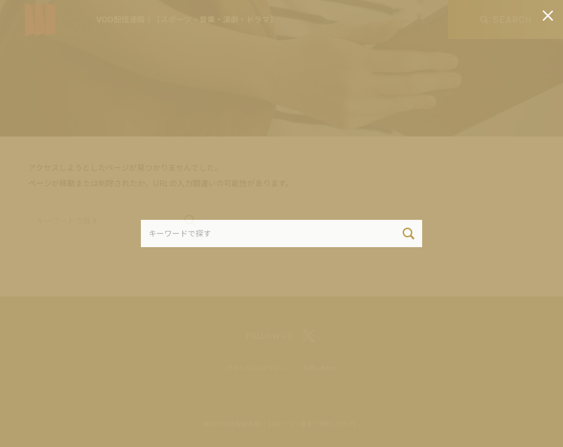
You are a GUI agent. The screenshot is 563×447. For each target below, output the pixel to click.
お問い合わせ (319, 368)
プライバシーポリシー (255, 368)
